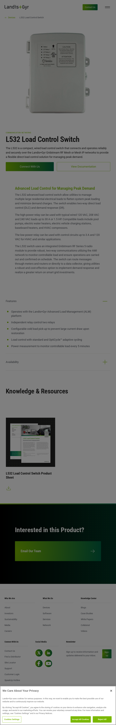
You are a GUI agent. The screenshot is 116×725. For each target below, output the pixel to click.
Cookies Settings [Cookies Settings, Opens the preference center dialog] (11, 719)
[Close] (111, 690)
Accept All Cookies (80, 719)
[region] (58, 705)
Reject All (102, 719)
